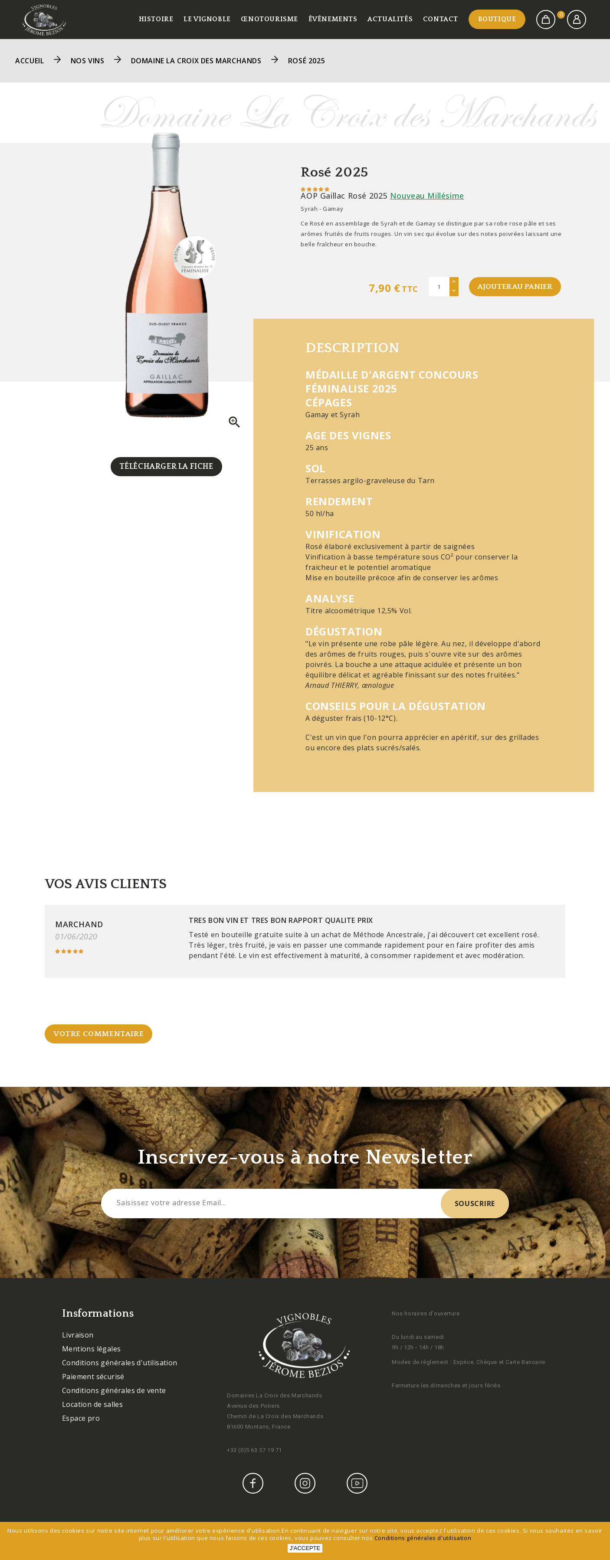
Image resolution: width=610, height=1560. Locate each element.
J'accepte (305, 1548)
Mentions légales (91, 1350)
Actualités (390, 19)
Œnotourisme (269, 19)
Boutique (497, 19)
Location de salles (92, 1405)
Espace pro (81, 1419)
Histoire (156, 19)
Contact (440, 19)
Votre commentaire (99, 1035)
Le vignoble (207, 19)
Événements (332, 19)
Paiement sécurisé (93, 1378)
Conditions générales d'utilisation (119, 1364)
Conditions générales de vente (114, 1391)
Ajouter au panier (514, 286)
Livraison (78, 1336)
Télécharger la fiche (166, 466)
